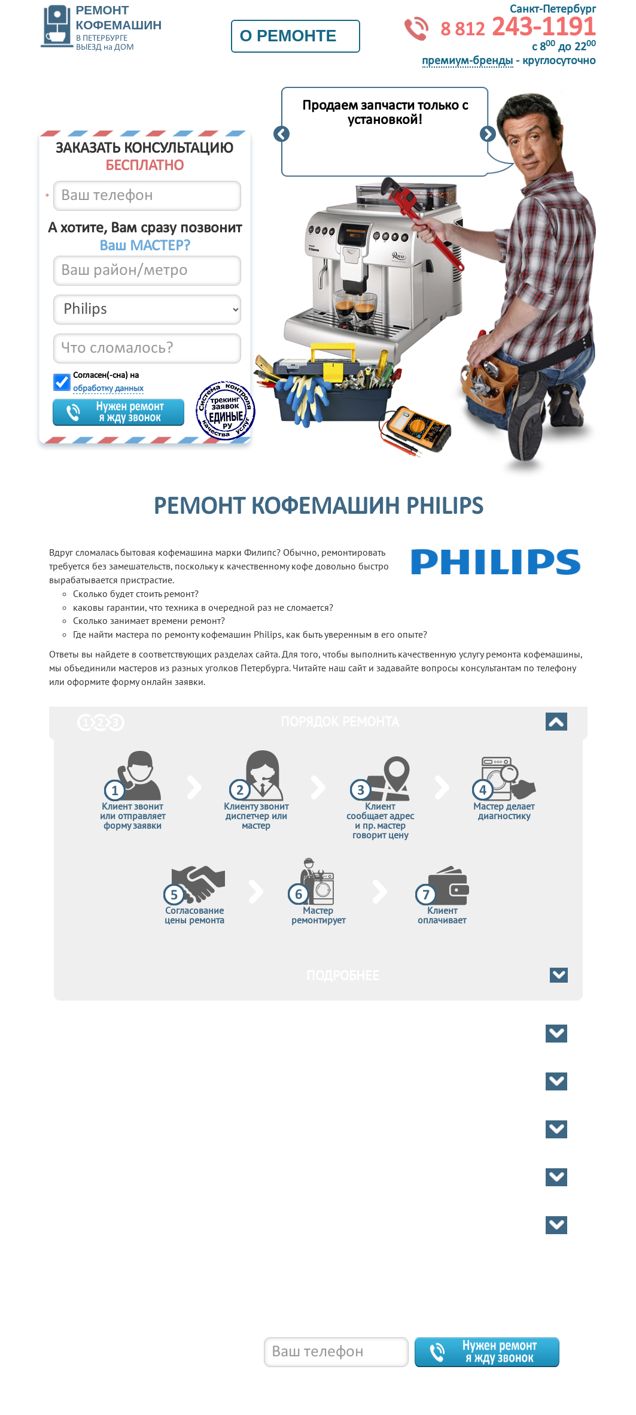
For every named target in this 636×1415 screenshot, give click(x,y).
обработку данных (108, 388)
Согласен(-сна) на (108, 382)
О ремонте (295, 36)
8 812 (126, 1379)
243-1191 (518, 28)
